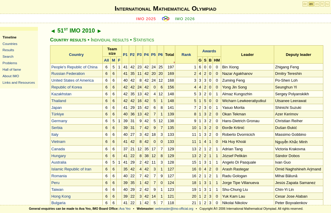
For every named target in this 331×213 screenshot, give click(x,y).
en (311, 4)
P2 (132, 54)
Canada (58, 149)
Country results (68, 40)
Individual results (110, 40)
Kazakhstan (61, 94)
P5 (153, 54)
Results (8, 50)
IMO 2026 (185, 19)
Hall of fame (12, 69)
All (106, 60)
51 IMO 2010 (76, 30)
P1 (125, 54)
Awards (209, 51)
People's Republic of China (74, 67)
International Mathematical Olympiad (165, 8)
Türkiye (57, 114)
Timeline (10, 37)
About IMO (11, 76)
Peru (55, 182)
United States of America (72, 80)
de (305, 4)
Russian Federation (68, 73)
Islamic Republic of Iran (71, 169)
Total (169, 54)
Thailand (58, 101)
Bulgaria (58, 203)
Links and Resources (19, 82)
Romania (59, 176)
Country (76, 54)
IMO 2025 (146, 19)
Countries (10, 44)
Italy (54, 134)
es (317, 4)
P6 (160, 54)
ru (327, 4)
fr (322, 4)
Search (8, 56)
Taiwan (57, 189)
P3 (139, 54)
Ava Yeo (125, 208)
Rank (186, 54)
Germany (59, 121)
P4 (146, 54)
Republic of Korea (66, 87)
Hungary (58, 156)
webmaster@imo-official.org (174, 208)
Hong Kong (60, 196)
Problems (10, 63)
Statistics (143, 40)
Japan (56, 107)
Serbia (56, 127)
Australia (58, 162)
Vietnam (58, 141)
